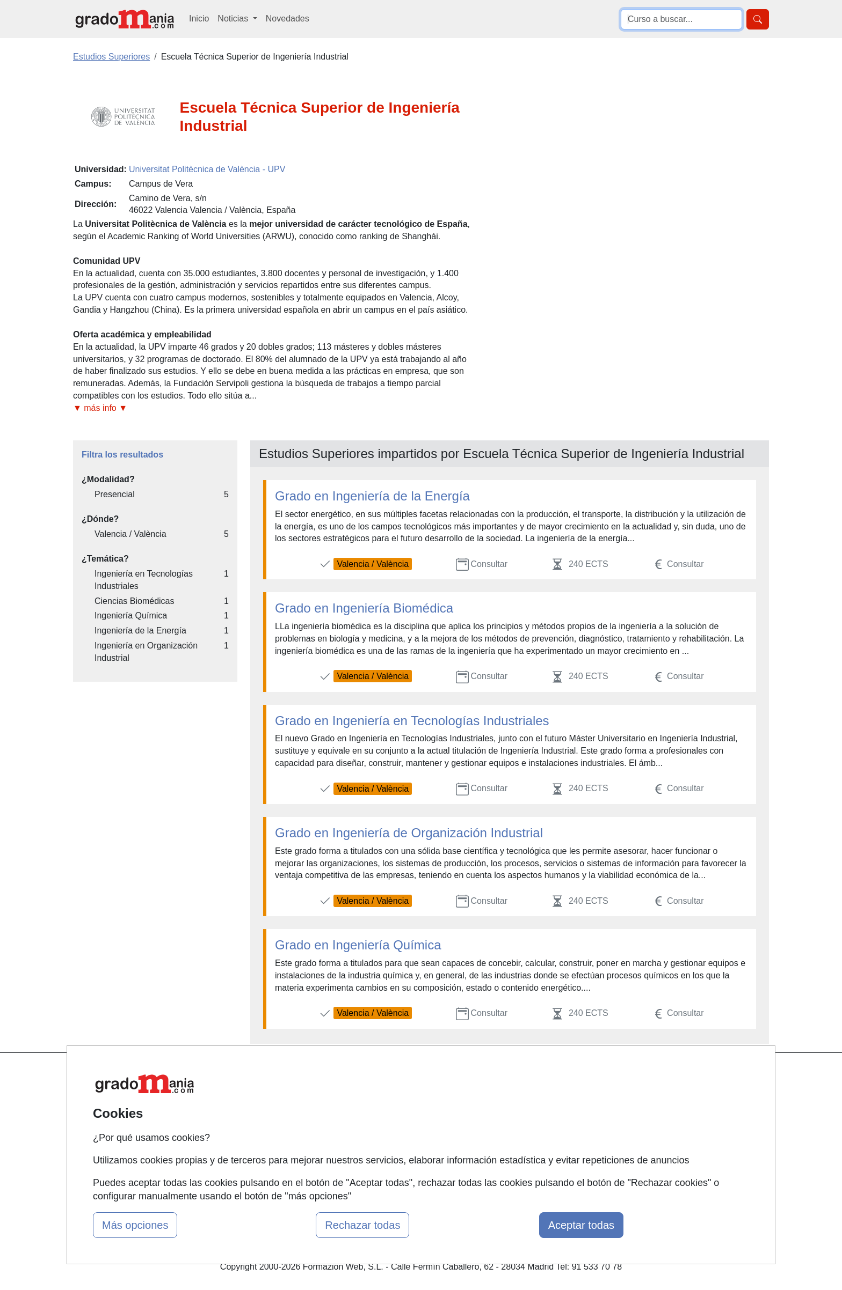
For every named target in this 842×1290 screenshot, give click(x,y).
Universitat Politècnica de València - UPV (207, 169)
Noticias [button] (233, 18)
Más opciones (135, 1225)
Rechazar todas (362, 1225)
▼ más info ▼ (100, 407)
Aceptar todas (581, 1225)
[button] (273, 408)
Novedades (287, 18)
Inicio (199, 18)
